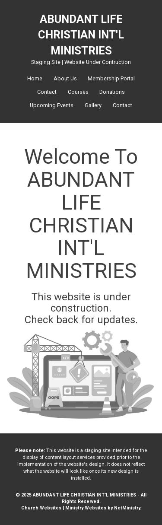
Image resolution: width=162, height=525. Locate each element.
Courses (78, 92)
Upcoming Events (51, 105)
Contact (47, 92)
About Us (65, 78)
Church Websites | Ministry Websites (64, 508)
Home (34, 78)
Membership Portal (111, 78)
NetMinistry (127, 508)
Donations (112, 92)
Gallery (93, 105)
